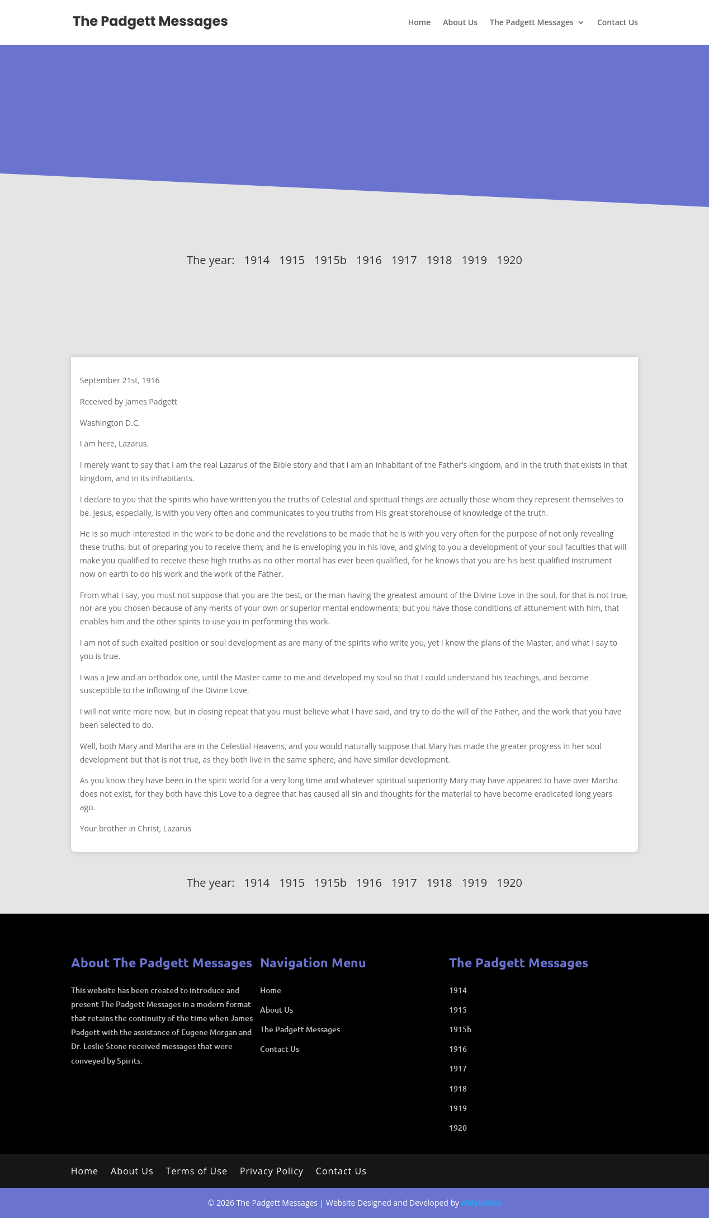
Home (419, 22)
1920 (509, 259)
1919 (474, 259)
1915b (330, 259)
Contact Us (617, 22)
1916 (369, 259)
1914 (257, 259)
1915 (292, 259)
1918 (439, 259)
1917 (404, 259)
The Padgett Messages (532, 22)
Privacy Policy (272, 1172)
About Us (460, 22)
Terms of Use (197, 1172)
